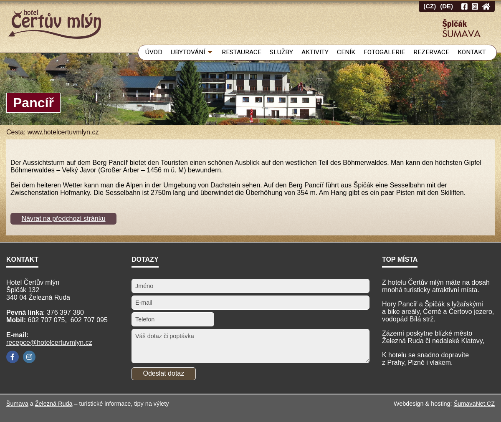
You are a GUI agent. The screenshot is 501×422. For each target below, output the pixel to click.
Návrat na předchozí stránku (64, 218)
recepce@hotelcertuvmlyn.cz (49, 342)
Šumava (17, 403)
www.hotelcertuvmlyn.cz (63, 132)
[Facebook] (12, 357)
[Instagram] (29, 357)
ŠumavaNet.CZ (474, 403)
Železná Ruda (54, 403)
